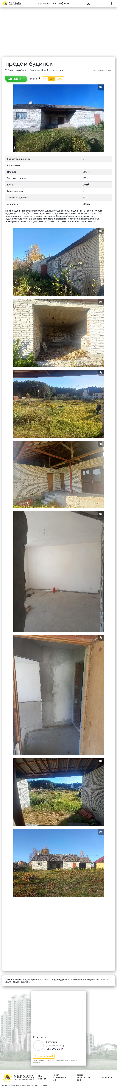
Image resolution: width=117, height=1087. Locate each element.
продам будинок (21, 982)
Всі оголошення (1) (43, 1056)
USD (52, 79)
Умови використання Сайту (84, 1077)
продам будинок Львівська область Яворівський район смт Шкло (57, 980)
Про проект (42, 1077)
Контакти (107, 1077)
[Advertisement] (58, 34)
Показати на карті (101, 70)
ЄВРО (59, 79)
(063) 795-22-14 (55, 1048)
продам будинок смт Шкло (36, 979)
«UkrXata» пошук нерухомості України (30, 1085)
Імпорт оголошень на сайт (60, 1077)
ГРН (45, 79)
